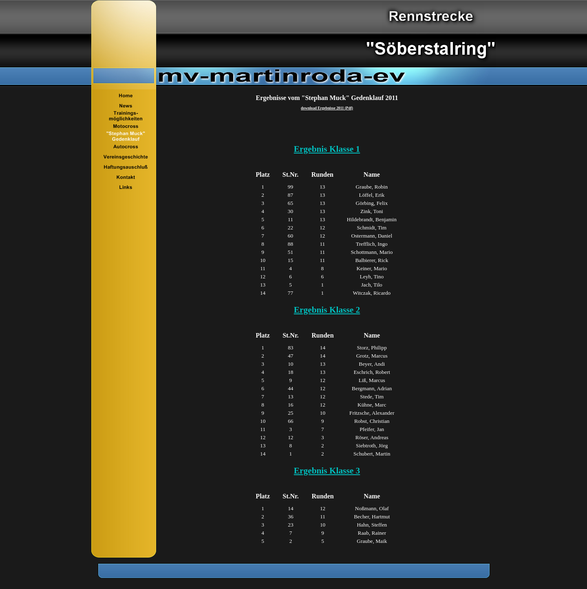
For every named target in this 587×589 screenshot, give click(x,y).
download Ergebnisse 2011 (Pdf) (327, 108)
